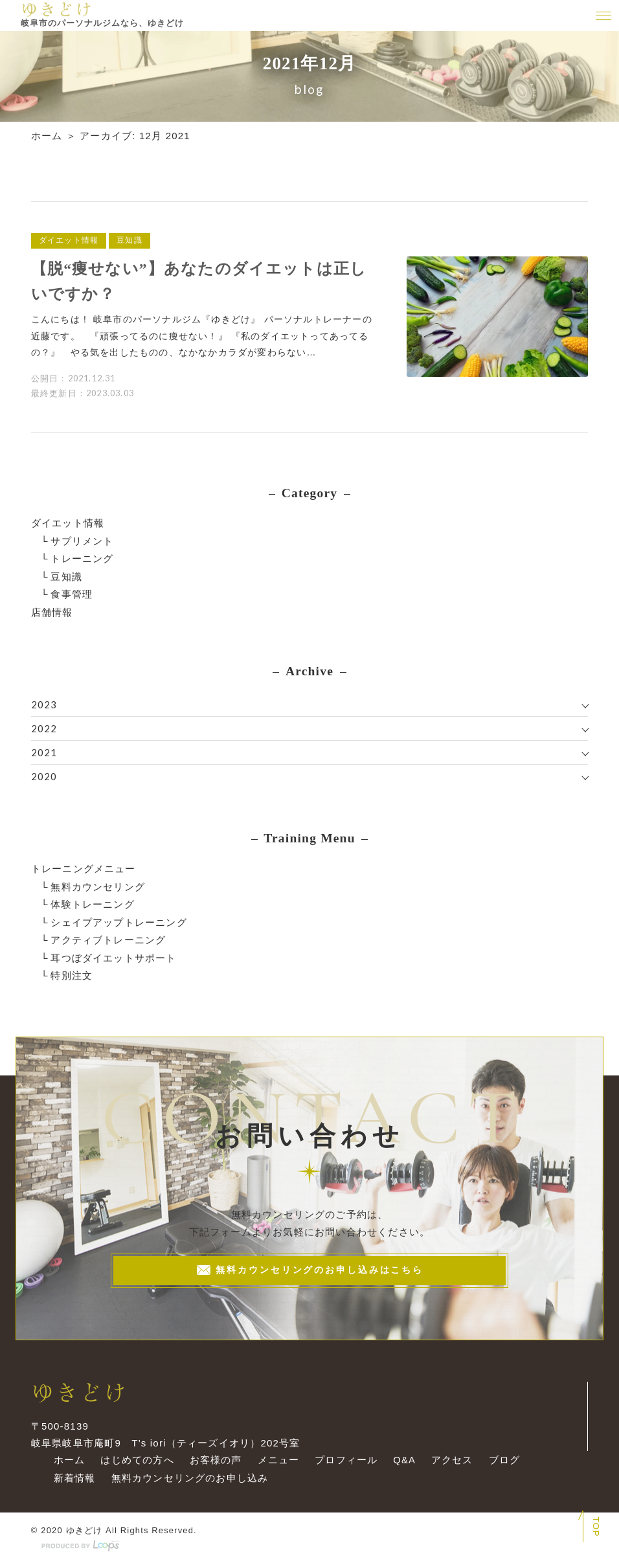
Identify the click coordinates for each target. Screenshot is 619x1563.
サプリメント (82, 539)
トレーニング (82, 557)
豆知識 (66, 574)
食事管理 (72, 592)
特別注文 (72, 970)
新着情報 (73, 1477)
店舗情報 (52, 609)
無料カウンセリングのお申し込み (188, 1477)
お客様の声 (214, 1459)
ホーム (47, 135)
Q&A (403, 1459)
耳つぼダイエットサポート (113, 953)
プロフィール (344, 1459)
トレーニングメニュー (83, 865)
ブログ (503, 1459)
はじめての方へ (135, 1459)
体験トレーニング (93, 900)
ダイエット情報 (67, 522)
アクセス (451, 1459)
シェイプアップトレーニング (119, 918)
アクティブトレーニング (108, 935)
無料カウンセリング (98, 883)
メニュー (277, 1459)
